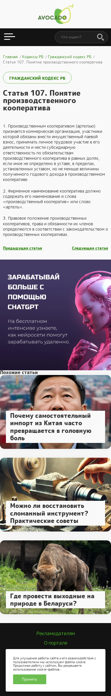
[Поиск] (100, 37)
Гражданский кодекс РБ (37, 78)
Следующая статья (90, 248)
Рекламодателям (55, 633)
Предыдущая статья (22, 248)
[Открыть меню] (9, 37)
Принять (29, 679)
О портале (55, 643)
